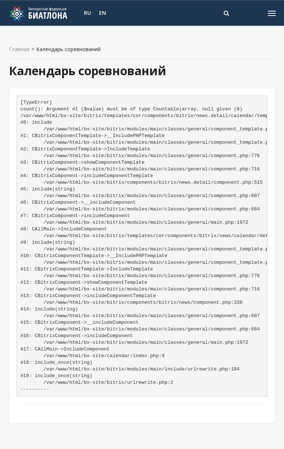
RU (87, 12)
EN (102, 12)
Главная (19, 49)
